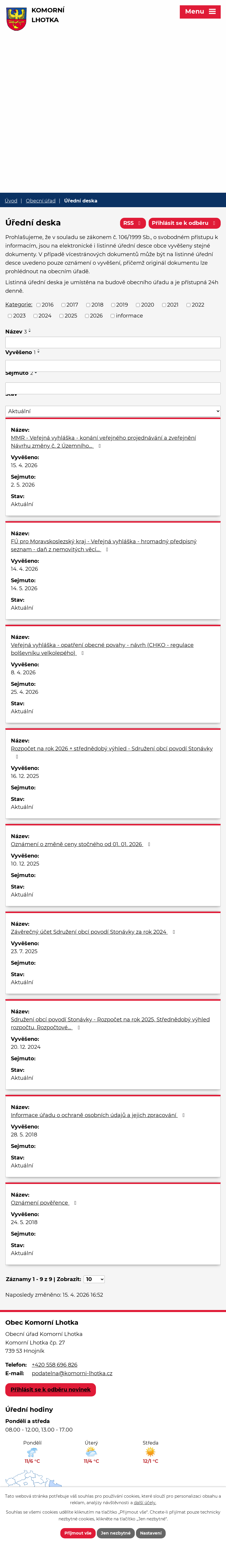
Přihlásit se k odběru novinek (51, 1389)
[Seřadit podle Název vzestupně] (30, 329)
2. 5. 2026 (23, 485)
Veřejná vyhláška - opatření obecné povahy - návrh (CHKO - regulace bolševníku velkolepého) (102, 649)
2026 (96, 316)
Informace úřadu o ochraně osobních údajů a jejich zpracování (99, 1115)
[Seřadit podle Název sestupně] (30, 331)
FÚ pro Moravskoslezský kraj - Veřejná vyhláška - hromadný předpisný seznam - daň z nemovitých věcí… (104, 545)
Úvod (11, 201)
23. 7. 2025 (24, 951)
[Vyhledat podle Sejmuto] (113, 388)
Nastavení (151, 1533)
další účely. (145, 1503)
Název (16, 331)
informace (129, 316)
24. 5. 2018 (24, 1222)
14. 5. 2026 (24, 588)
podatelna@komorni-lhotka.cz (72, 1373)
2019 (122, 305)
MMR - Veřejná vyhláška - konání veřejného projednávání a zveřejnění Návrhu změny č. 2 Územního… (103, 442)
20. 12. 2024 (26, 1047)
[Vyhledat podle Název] (113, 343)
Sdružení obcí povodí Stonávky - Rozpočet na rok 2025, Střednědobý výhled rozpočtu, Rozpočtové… (110, 1023)
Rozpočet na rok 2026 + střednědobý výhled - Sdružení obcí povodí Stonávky (112, 752)
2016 (48, 305)
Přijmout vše (78, 1533)
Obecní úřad (41, 201)
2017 (72, 305)
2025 (71, 316)
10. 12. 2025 (25, 864)
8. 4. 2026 (23, 672)
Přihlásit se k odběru (185, 223)
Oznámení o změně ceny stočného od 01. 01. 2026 (82, 844)
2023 (19, 316)
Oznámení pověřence (45, 1203)
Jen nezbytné (116, 1533)
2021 (173, 305)
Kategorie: (18, 304)
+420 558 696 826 (54, 1365)
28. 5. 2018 (24, 1134)
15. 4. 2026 (24, 465)
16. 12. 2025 (25, 776)
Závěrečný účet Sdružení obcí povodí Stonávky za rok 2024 (94, 932)
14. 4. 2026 (24, 569)
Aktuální (22, 504)
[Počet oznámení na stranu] (94, 1279)
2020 (147, 305)
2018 (97, 305)
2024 (45, 316)
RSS (133, 223)
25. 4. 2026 (24, 692)
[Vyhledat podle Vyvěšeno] (113, 366)
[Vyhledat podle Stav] (113, 411)
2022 (198, 305)
